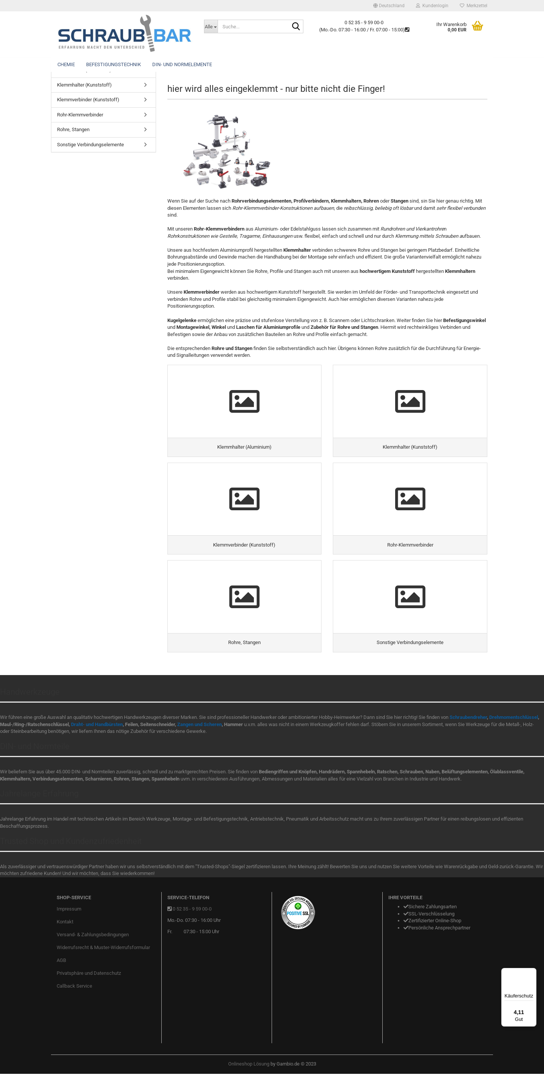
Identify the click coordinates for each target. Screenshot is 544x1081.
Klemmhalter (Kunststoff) (84, 85)
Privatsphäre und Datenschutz (89, 980)
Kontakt (65, 929)
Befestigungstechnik (113, 64)
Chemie (66, 64)
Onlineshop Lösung (248, 1071)
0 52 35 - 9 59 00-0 (192, 916)
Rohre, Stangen (73, 129)
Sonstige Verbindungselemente (90, 144)
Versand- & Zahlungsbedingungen (93, 942)
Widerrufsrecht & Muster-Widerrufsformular (103, 954)
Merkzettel (473, 5)
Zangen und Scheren (199, 731)
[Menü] (531, 972)
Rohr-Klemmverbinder (80, 115)
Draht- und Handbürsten (97, 731)
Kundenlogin (432, 5)
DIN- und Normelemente (182, 64)
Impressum (69, 916)
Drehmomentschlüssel (513, 724)
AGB (61, 967)
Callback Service (74, 993)
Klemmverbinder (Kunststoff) (88, 99)
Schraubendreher (468, 724)
